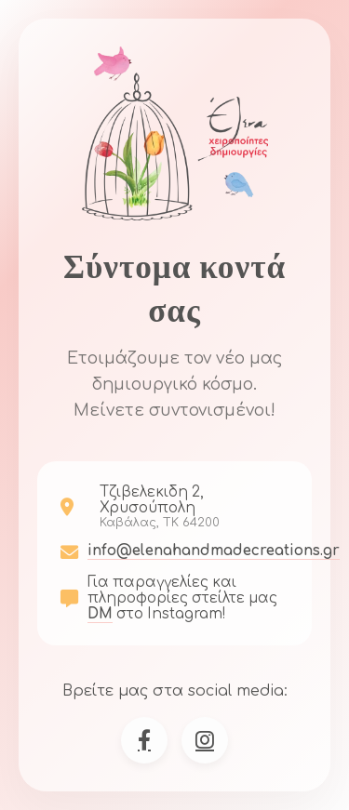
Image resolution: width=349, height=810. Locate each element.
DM (100, 614)
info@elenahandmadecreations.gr (213, 551)
